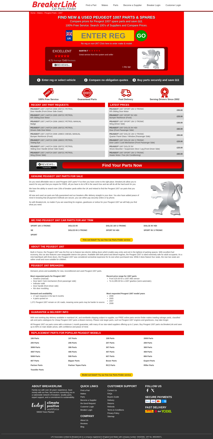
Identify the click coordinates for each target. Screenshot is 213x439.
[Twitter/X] (152, 391)
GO (141, 35)
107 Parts (72, 338)
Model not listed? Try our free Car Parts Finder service (106, 375)
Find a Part (91, 5)
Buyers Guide (113, 397)
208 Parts (148, 343)
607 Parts (110, 356)
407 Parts (110, 352)
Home (32, 13)
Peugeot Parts (51, 13)
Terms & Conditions (115, 410)
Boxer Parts (111, 361)
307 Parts (110, 347)
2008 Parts (148, 338)
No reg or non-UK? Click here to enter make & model (106, 43)
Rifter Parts (149, 365)
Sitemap (110, 416)
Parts (115, 5)
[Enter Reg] (103, 35)
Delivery (110, 400)
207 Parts (110, 343)
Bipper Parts (74, 361)
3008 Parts (35, 347)
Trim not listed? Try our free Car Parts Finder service (106, 240)
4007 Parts (35, 352)
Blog (82, 427)
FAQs (109, 394)
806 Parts (148, 356)
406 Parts (72, 352)
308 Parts (148, 347)
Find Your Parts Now (122, 165)
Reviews (84, 423)
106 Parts (35, 338)
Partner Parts (37, 365)
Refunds (111, 407)
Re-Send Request (87, 403)
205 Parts (35, 343)
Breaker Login (153, 5)
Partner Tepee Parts (77, 365)
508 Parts (72, 356)
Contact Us (112, 390)
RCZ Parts (110, 365)
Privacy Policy (113, 413)
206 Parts (72, 343)
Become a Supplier (132, 5)
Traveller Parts (37, 370)
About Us (84, 420)
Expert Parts (149, 361)
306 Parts (72, 347)
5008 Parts (35, 356)
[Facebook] (147, 391)
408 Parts (148, 352)
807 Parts (35, 361)
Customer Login (173, 5)
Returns (110, 403)
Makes (105, 5)
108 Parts (110, 338)
